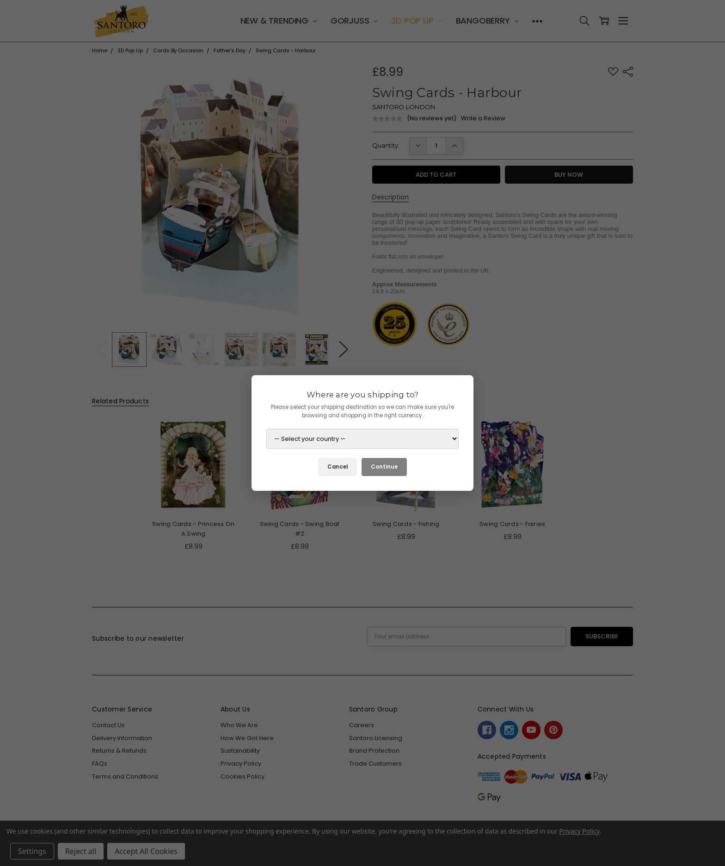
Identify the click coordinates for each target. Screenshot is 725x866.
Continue (384, 466)
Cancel (337, 466)
